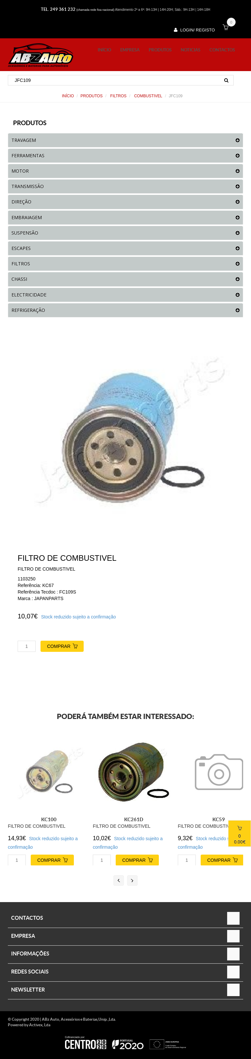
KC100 (49, 819)
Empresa (130, 49)
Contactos (222, 49)
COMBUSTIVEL (147, 96)
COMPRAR (65, 645)
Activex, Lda (39, 1025)
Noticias (190, 49)
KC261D (133, 819)
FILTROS (117, 96)
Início (104, 49)
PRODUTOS (160, 49)
